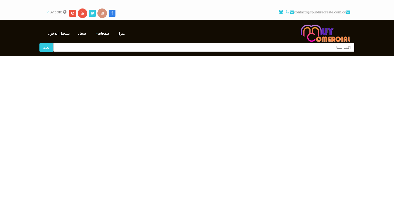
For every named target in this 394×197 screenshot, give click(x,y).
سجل (82, 33)
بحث (46, 47)
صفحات (103, 33)
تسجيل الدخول (59, 33)
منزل (121, 33)
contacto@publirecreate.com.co (320, 12)
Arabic (56, 12)
